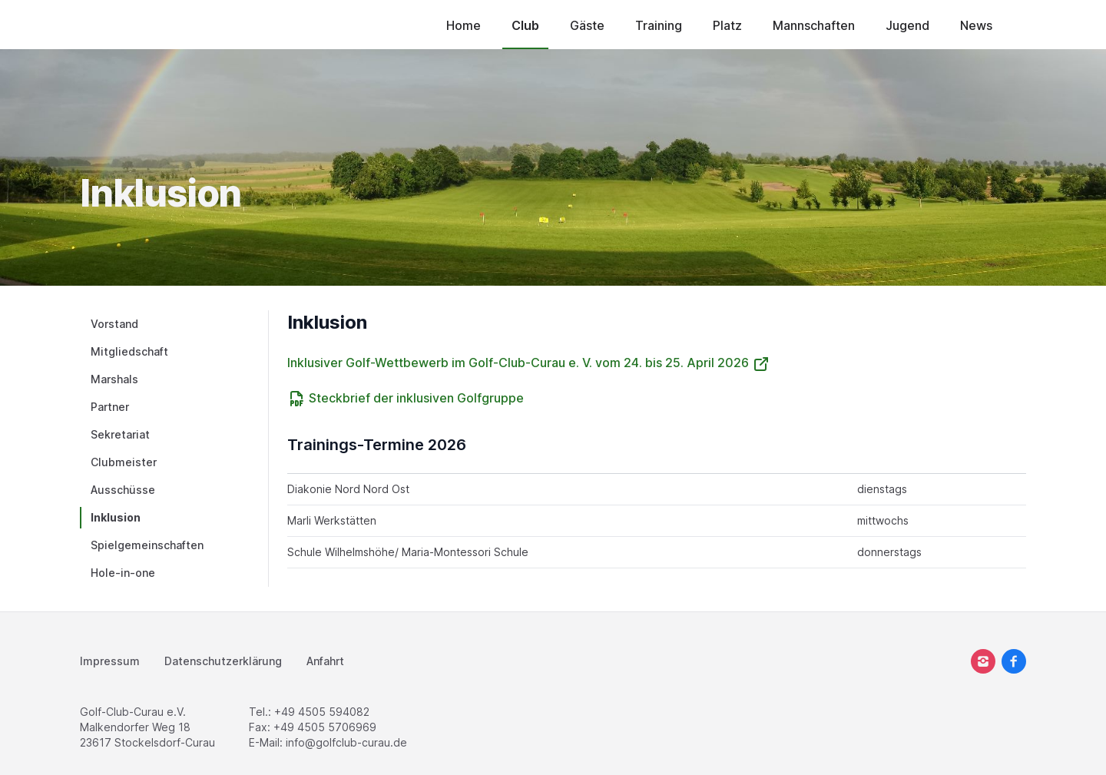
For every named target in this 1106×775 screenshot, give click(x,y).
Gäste (587, 25)
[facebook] (1014, 661)
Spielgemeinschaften (147, 544)
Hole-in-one (123, 572)
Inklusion (116, 517)
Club (525, 25)
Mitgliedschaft (129, 351)
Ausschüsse (123, 489)
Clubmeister (124, 462)
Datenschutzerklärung (223, 660)
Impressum (110, 660)
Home (463, 25)
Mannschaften (814, 25)
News (976, 25)
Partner (110, 406)
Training (658, 25)
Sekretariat (120, 434)
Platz (727, 25)
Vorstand (114, 323)
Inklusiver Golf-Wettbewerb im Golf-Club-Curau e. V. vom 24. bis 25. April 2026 (528, 362)
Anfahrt (325, 660)
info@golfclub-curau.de (346, 742)
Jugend (907, 25)
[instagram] (983, 661)
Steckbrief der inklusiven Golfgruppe (405, 398)
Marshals (114, 379)
